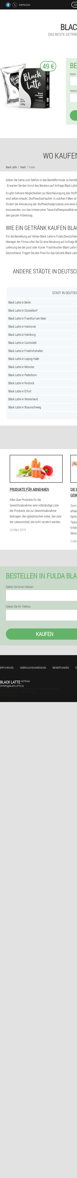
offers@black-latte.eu (12, 685)
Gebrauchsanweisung (33, 667)
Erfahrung (7, 667)
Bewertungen (61, 667)
